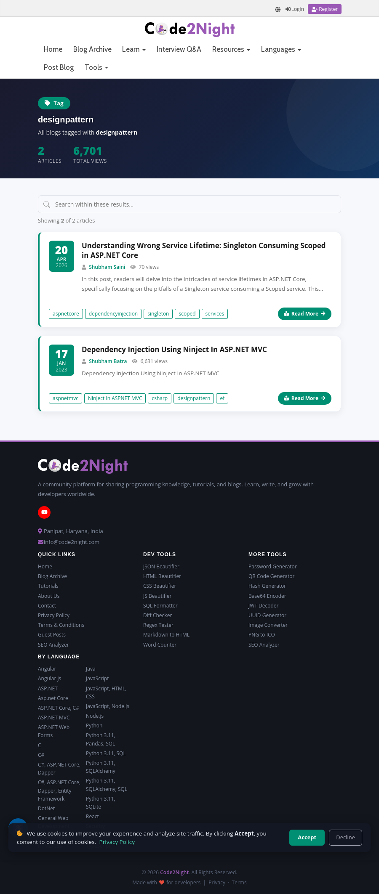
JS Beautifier (157, 596)
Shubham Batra (108, 361)
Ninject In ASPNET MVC (115, 398)
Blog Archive (92, 49)
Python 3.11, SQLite (100, 802)
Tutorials (48, 585)
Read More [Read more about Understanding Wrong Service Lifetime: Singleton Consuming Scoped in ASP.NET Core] (305, 313)
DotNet (46, 808)
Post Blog (59, 67)
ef (222, 398)
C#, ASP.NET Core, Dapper (59, 768)
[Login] (295, 9)
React (92, 816)
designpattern (193, 398)
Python (94, 725)
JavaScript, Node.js (107, 706)
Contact (47, 605)
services (215, 313)
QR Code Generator (271, 576)
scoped (187, 313)
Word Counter (159, 644)
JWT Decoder (263, 605)
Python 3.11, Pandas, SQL (100, 739)
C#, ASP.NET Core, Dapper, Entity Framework (59, 790)
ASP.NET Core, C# (58, 707)
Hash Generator (267, 585)
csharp (160, 398)
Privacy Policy (53, 615)
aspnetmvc (65, 398)
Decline (345, 837)
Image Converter (268, 625)
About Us (48, 596)
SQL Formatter (160, 605)
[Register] (325, 9)
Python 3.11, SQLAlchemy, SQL (106, 784)
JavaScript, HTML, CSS (106, 692)
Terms (239, 882)
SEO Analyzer (53, 644)
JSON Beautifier (161, 566)
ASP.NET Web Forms (53, 731)
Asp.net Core (53, 698)
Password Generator (272, 566)
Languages (281, 49)
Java (91, 668)
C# (41, 755)
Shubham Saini (107, 267)
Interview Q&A (179, 49)
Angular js (49, 678)
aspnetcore (66, 313)
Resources (231, 49)
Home (53, 49)
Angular (47, 668)
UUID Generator (267, 615)
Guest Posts (52, 634)
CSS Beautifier (159, 585)
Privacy (216, 882)
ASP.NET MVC (53, 717)
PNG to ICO (261, 634)
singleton (158, 313)
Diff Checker (157, 615)
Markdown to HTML (166, 634)
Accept (307, 837)
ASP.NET (48, 688)
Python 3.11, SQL (106, 753)
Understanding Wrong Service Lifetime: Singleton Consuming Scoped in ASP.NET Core (204, 250)
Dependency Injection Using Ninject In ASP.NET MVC (174, 349)
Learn (134, 49)
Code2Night (174, 872)
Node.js (95, 715)
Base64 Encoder (267, 596)
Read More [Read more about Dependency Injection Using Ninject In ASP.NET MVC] (305, 398)
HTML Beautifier (162, 576)
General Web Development (53, 822)
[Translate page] (278, 9)
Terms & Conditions (61, 625)
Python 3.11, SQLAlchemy (100, 767)
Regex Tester (158, 625)
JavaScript (97, 678)
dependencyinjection (113, 313)
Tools (96, 67)
